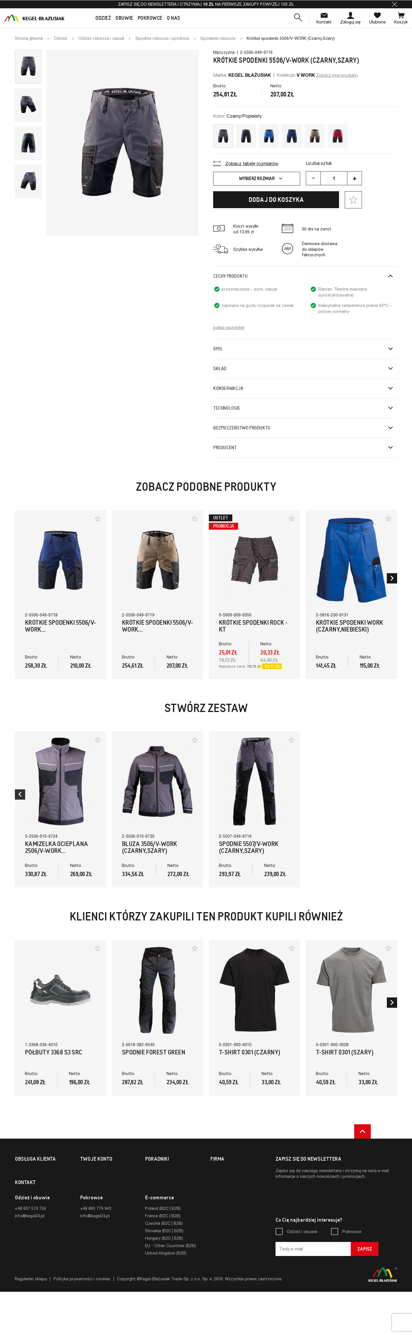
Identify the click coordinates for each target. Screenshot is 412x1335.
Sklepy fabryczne (31, 1200)
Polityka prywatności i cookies (82, 1322)
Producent (224, 448)
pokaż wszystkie (228, 327)
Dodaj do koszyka (276, 200)
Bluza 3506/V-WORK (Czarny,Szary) (149, 847)
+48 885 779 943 (95, 1251)
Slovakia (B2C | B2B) (164, 1273)
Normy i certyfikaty (162, 1178)
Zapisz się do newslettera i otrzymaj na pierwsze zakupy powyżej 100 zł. (206, 4)
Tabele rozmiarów (162, 1170)
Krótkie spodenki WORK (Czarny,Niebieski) (349, 626)
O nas (215, 1170)
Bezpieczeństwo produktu (241, 428)
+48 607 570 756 (30, 1251)
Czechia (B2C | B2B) (164, 1266)
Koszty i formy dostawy (37, 1170)
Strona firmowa (224, 1178)
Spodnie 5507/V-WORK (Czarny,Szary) (248, 847)
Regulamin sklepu (31, 1322)
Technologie (226, 408)
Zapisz (364, 1292)
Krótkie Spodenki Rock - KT (253, 626)
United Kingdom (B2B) (166, 1296)
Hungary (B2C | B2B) (164, 1281)
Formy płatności (30, 1178)
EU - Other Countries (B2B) (170, 1288)
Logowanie (90, 1170)
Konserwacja (228, 388)
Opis (217, 349)
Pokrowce (351, 1274)
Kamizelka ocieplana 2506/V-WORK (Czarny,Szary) (56, 851)
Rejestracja (90, 1178)
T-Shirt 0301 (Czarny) (249, 1052)
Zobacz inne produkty (337, 75)
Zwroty (22, 1185)
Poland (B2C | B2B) (163, 1251)
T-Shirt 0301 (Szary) (344, 1052)
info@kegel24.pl (29, 1259)
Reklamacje (25, 1193)
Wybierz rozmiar (261, 178)
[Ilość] (333, 178)
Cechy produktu (230, 276)
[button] (394, 4)
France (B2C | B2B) (163, 1259)
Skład (220, 369)
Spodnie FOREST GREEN (153, 1052)
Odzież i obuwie (302, 1274)
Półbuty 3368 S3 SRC (53, 1052)
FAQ (19, 1208)
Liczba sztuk (319, 163)
